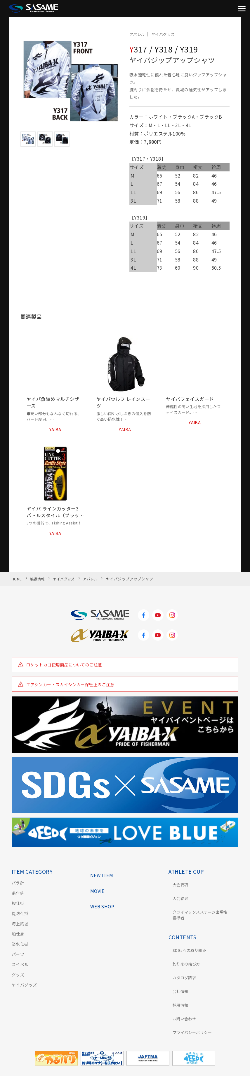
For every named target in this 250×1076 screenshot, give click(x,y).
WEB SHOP (104, 908)
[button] (27, 81)
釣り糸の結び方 (183, 953)
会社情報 (177, 973)
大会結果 (177, 898)
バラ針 (18, 887)
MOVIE (98, 892)
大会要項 (177, 887)
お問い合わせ (181, 994)
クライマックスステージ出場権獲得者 (202, 911)
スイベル (20, 969)
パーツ (18, 959)
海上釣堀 (20, 928)
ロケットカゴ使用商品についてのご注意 (64, 669)
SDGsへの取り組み (187, 943)
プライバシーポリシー (190, 1004)
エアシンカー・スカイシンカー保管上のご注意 (70, 689)
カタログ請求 (181, 963)
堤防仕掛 (20, 918)
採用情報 (177, 984)
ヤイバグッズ (24, 989)
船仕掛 (18, 938)
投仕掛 (18, 908)
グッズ (18, 979)
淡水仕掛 (20, 949)
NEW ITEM (103, 876)
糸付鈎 (18, 898)
